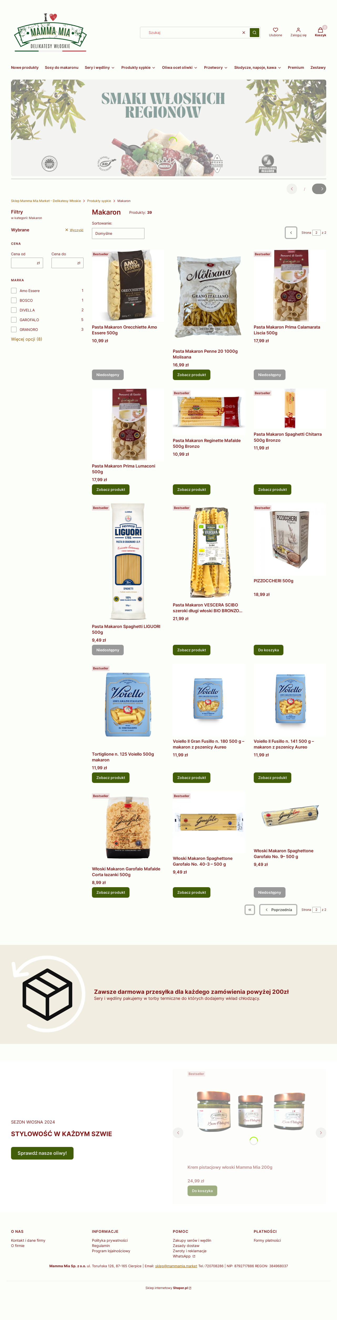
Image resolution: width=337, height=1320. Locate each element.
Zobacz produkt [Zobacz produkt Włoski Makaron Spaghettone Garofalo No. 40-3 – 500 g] (191, 892)
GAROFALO (29, 320)
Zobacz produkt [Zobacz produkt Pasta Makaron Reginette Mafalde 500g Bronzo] (191, 489)
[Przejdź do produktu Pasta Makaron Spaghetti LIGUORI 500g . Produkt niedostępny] (128, 562)
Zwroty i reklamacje (189, 1251)
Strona (306, 233)
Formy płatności (267, 1240)
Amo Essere (30, 290)
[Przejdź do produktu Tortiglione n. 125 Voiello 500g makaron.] (128, 706)
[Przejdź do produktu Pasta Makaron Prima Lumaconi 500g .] (128, 424)
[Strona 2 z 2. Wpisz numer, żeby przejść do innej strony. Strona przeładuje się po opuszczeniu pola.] (316, 233)
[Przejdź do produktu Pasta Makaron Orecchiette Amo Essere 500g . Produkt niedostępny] (128, 286)
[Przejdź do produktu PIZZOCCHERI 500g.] (290, 539)
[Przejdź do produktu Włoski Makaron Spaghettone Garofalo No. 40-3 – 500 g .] (209, 822)
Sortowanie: (102, 223)
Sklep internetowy (167, 1288)
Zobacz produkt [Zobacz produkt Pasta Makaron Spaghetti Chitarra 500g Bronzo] (272, 489)
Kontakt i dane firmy (28, 1240)
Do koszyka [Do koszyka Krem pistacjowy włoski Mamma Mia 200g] (202, 1190)
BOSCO (26, 300)
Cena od (18, 254)
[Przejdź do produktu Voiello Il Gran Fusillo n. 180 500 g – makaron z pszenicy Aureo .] (209, 700)
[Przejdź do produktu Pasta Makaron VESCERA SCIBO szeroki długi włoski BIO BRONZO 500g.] (209, 551)
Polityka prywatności (110, 1240)
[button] (254, 32)
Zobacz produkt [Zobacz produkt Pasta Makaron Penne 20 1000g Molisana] (191, 374)
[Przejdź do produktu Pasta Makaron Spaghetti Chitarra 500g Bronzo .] (290, 408)
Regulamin (101, 1245)
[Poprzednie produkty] (278, 910)
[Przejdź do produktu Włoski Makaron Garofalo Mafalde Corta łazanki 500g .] (128, 827)
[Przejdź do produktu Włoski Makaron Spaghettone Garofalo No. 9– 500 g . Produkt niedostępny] (290, 818)
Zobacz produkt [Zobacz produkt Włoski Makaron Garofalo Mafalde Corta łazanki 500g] (110, 892)
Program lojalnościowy (111, 1251)
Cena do (58, 254)
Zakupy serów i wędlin (192, 1240)
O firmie (17, 1245)
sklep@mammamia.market (176, 1266)
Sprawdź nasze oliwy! (42, 1153)
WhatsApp (182, 1256)
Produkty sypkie (99, 201)
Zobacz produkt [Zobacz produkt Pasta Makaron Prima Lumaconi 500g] (110, 489)
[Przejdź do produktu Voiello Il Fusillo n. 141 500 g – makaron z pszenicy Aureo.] (290, 700)
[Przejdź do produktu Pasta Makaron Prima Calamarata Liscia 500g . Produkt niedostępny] (290, 286)
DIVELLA (27, 310)
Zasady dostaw (186, 1245)
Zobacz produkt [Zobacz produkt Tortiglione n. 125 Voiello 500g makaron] (110, 777)
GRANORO (29, 329)
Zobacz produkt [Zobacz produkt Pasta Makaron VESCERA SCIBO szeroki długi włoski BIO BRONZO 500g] (191, 650)
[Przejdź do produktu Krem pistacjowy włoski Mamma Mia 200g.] (250, 1115)
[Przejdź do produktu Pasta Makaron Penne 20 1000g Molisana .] (209, 298)
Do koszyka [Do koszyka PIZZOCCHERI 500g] (268, 650)
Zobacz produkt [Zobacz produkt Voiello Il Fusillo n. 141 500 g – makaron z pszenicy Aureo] (272, 777)
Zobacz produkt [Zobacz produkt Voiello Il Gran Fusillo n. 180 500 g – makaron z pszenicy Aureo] (191, 777)
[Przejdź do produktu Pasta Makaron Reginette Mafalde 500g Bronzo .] (209, 411)
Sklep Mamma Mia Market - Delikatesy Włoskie (46, 201)
